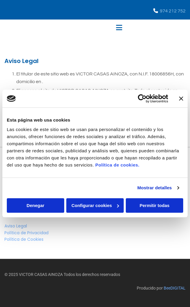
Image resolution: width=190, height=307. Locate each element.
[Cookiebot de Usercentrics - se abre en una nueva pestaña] (142, 98)
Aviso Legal (15, 226)
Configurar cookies (95, 205)
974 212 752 (173, 11)
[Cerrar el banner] (181, 98)
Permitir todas (155, 205)
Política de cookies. (117, 164)
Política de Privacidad (26, 233)
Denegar (35, 205)
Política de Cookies (24, 239)
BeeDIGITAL (175, 288)
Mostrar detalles (154, 187)
